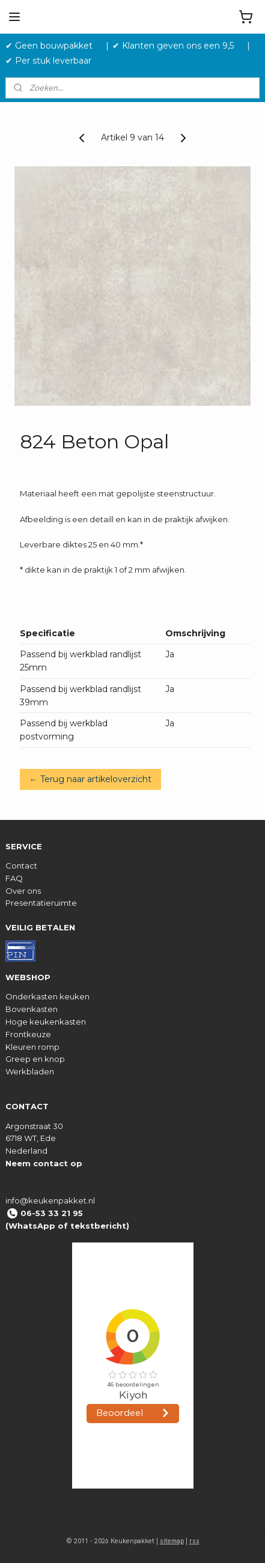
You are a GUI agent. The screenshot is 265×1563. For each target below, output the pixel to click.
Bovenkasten (31, 1009)
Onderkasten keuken (47, 996)
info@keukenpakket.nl (50, 1200)
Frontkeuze (28, 1034)
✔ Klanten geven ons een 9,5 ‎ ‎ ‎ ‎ (177, 45)
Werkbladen (29, 1071)
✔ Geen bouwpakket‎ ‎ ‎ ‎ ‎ (53, 45)
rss (194, 1541)
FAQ (14, 878)
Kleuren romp (32, 1047)
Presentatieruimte (41, 903)
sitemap (172, 1541)
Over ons (23, 891)
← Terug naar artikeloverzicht (90, 779)
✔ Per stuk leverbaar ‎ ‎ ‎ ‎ (53, 60)
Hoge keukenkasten (45, 1021)
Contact (21, 865)
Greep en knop (35, 1059)
